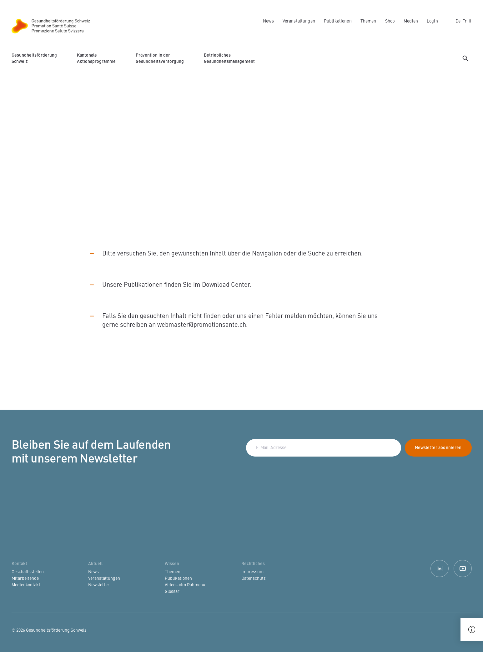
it (470, 21)
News (268, 21)
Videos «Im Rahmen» (185, 585)
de (457, 21)
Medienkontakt (26, 585)
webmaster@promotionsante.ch (201, 325)
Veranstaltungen (299, 21)
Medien (411, 21)
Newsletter (98, 585)
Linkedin (439, 568)
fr (464, 21)
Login (432, 21)
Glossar (172, 591)
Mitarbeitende (25, 578)
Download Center (225, 285)
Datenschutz (253, 578)
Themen (368, 21)
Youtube (463, 568)
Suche (316, 254)
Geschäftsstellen (28, 572)
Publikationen (338, 21)
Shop (390, 21)
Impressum (252, 572)
